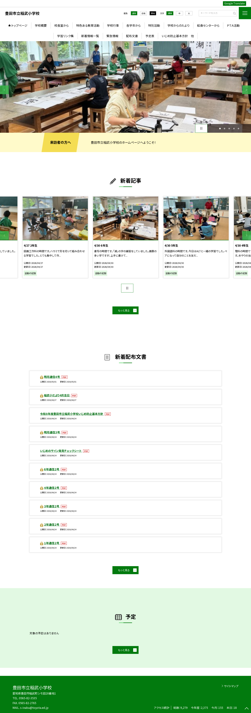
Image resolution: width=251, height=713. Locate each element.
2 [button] (224, 128)
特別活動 (154, 25)
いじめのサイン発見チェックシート (61, 451)
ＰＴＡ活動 (233, 25)
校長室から (61, 25)
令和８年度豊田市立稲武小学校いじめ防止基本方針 (72, 414)
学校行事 (113, 25)
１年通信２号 (52, 543)
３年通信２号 (52, 506)
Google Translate (234, 3)
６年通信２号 (52, 469)
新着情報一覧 (90, 36)
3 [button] (229, 128)
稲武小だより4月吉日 (57, 395)
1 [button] (220, 128)
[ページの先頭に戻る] (246, 708)
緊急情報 (112, 36)
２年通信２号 (52, 524)
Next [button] (246, 89)
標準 (170, 13)
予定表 (149, 36)
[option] (125, 87)
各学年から (133, 25)
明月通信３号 (52, 432)
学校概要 (41, 25)
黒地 (153, 13)
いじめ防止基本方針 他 (178, 36)
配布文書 (132, 36)
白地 (143, 13)
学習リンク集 (65, 36)
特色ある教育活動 (88, 25)
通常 (134, 13)
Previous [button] (4, 89)
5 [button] (238, 128)
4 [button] (234, 128)
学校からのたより (178, 25)
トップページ (19, 25)
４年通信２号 (52, 488)
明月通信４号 (52, 377)
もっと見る (124, 310)
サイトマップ (231, 686)
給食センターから (208, 25)
